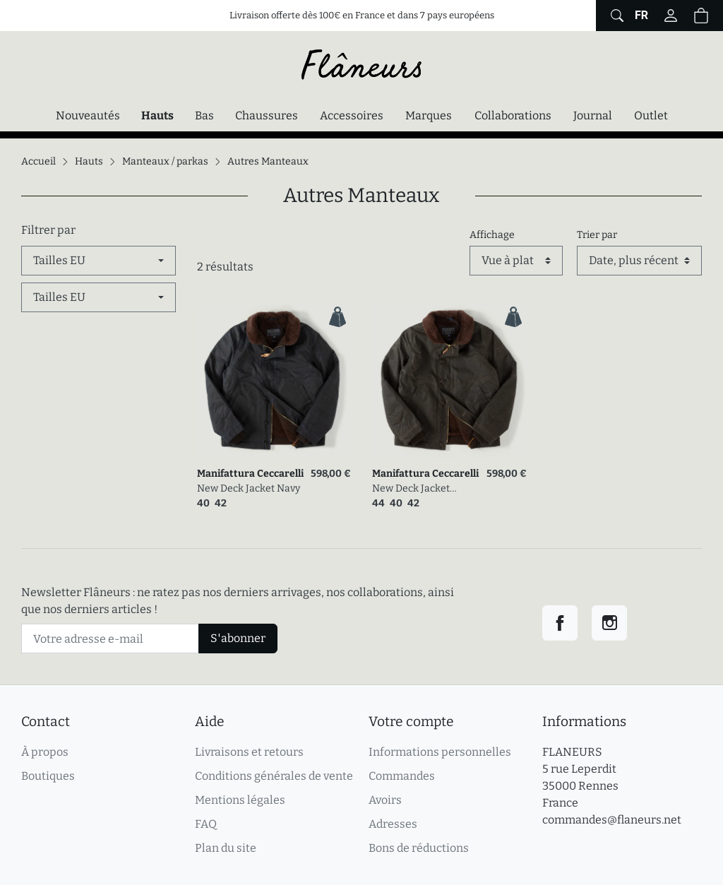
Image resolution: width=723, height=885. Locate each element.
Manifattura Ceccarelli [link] (250, 474)
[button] (701, 15)
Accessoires (351, 115)
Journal (592, 115)
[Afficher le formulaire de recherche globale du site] (615, 15)
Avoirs (385, 800)
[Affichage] (516, 260)
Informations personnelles (440, 752)
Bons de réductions (419, 848)
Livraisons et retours (249, 752)
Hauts (161, 114)
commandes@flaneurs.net (611, 819)
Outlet (651, 115)
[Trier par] (639, 260)
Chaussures (266, 115)
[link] (274, 381)
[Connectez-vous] (670, 15)
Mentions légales (240, 800)
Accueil (38, 161)
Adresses (393, 824)
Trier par (597, 235)
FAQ (206, 824)
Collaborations (512, 115)
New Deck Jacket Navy (248, 488)
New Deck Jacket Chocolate (411, 489)
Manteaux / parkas (165, 161)
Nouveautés (88, 115)
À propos (44, 752)
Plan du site (225, 848)
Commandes (402, 776)
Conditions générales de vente (274, 776)
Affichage (492, 235)
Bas (204, 115)
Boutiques (48, 776)
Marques (428, 115)
